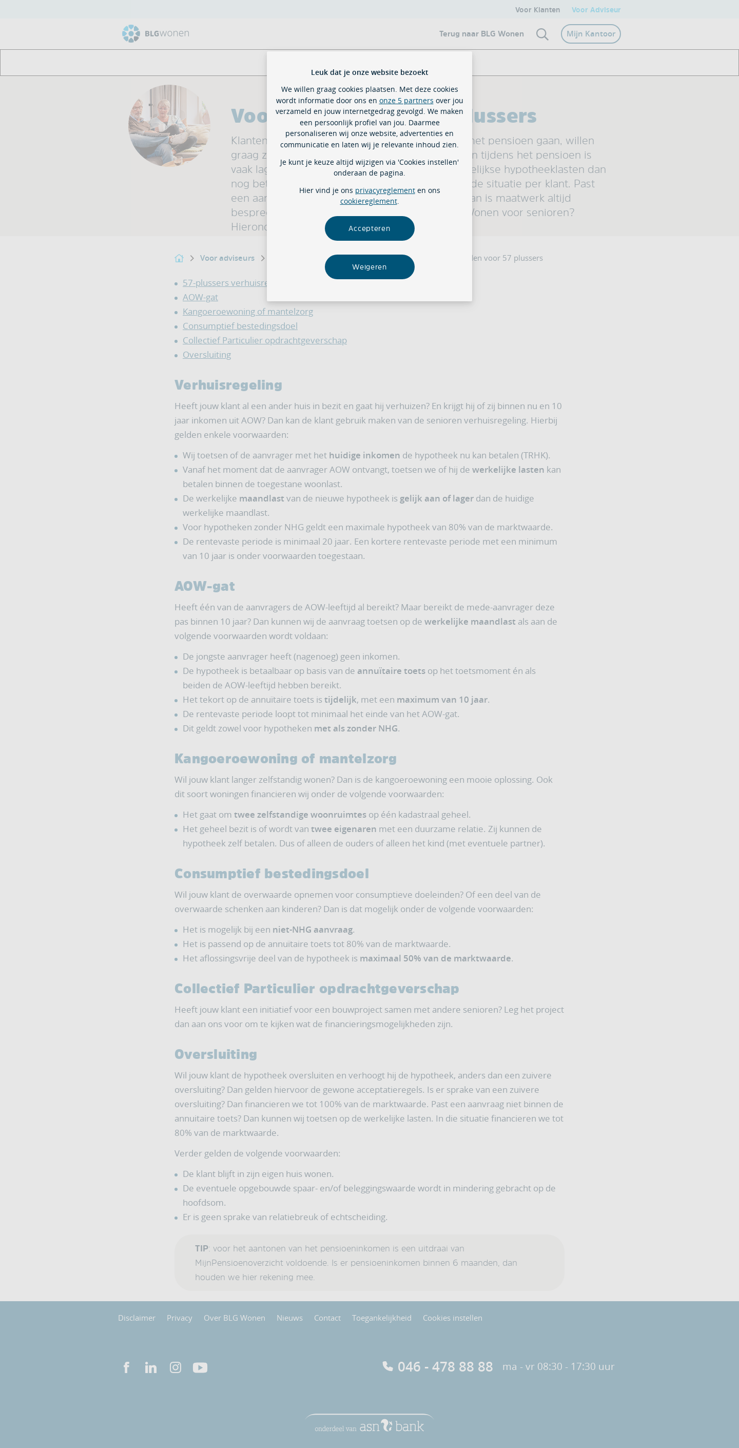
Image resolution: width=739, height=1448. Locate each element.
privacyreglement (385, 190)
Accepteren (369, 228)
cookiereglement (368, 201)
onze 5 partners (406, 100)
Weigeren (369, 267)
